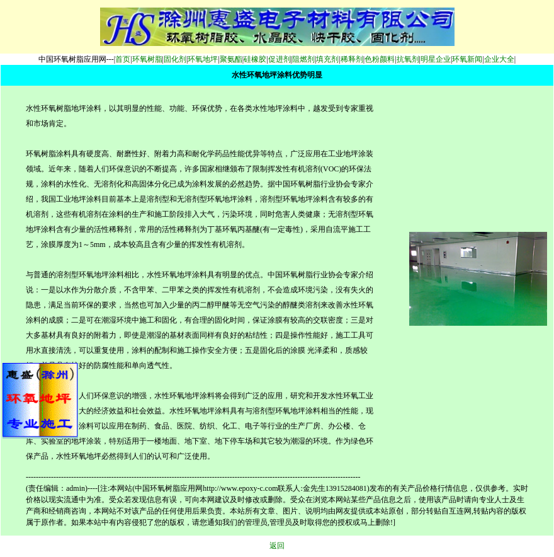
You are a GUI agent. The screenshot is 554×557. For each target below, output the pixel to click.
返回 (277, 545)
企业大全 (499, 59)
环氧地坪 (203, 59)
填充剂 (327, 59)
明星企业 (436, 59)
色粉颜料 (380, 59)
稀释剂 (352, 59)
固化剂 (175, 59)
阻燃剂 (303, 59)
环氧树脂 (147, 59)
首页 (122, 59)
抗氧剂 (408, 59)
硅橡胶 (255, 59)
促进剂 (279, 59)
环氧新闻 (467, 59)
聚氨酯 (231, 59)
